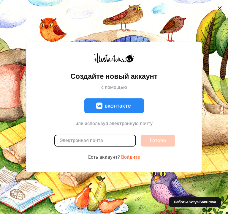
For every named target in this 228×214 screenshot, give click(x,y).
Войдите (130, 157)
